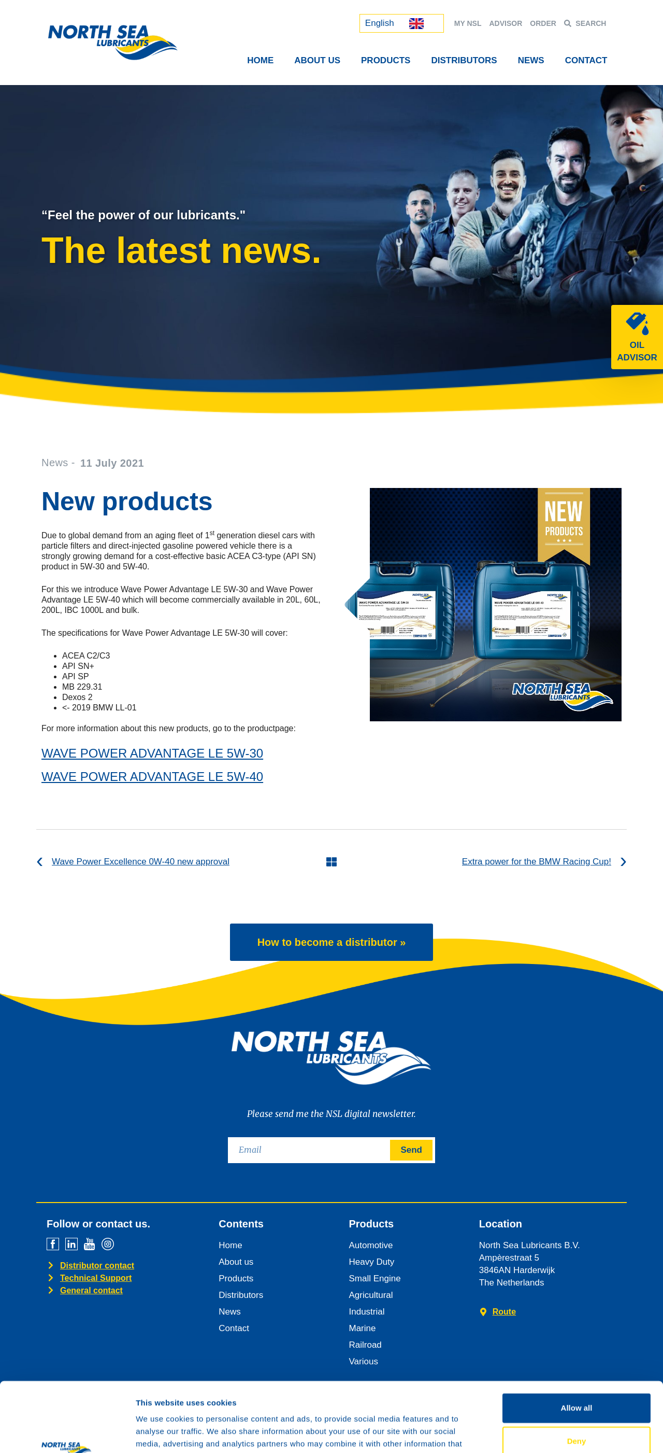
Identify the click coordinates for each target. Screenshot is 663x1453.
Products (385, 60)
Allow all (577, 1342)
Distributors (464, 60)
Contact (586, 60)
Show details (544, 1432)
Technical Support (96, 1278)
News (531, 60)
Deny (576, 1375)
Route (504, 1311)
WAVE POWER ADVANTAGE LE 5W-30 (152, 753)
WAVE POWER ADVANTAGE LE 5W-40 (152, 777)
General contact (91, 1290)
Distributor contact (97, 1265)
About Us (317, 60)
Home (260, 60)
